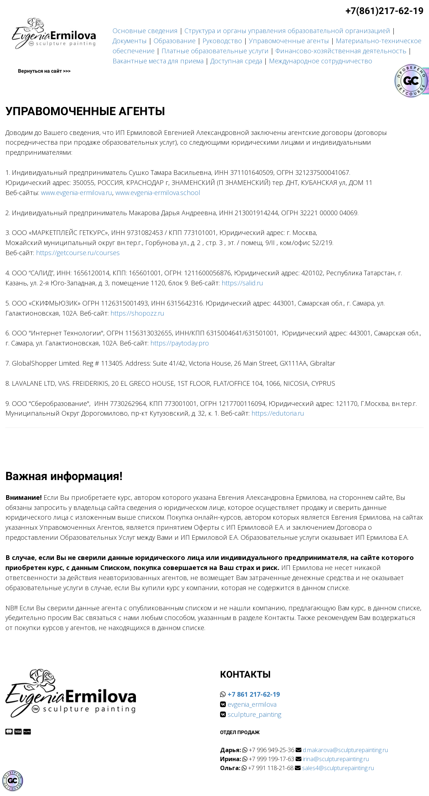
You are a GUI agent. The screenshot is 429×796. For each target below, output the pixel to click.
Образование (175, 40)
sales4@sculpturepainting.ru (338, 768)
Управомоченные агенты (289, 40)
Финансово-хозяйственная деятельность (340, 50)
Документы (130, 40)
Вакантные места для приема (158, 60)
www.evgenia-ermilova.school (157, 192)
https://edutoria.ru (277, 413)
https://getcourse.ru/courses (78, 252)
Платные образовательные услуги (215, 50)
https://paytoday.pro (179, 343)
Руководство (222, 40)
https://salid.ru (242, 283)
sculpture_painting (254, 714)
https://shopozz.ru (137, 313)
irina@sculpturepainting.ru (336, 759)
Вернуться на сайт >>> (44, 71)
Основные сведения (145, 30)
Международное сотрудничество (320, 60)
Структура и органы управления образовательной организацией (287, 30)
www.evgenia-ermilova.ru (76, 192)
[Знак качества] (12, 781)
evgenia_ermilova (252, 704)
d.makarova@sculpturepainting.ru (345, 750)
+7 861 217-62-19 (254, 694)
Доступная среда (236, 60)
